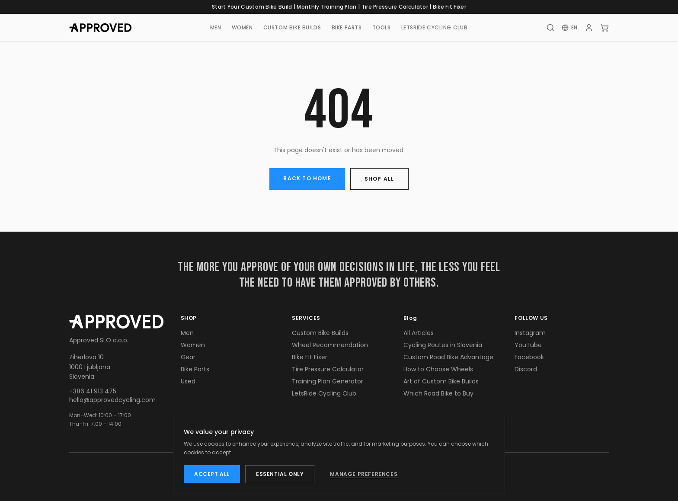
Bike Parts (195, 369)
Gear (188, 357)
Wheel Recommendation (330, 345)
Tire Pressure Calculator (394, 6)
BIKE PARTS (347, 27)
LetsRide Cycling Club (324, 393)
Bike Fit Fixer (449, 6)
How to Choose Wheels (438, 369)
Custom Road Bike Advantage (448, 357)
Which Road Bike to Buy (438, 393)
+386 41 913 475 (92, 391)
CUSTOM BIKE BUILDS (292, 27)
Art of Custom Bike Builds (441, 381)
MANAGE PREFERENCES (363, 474)
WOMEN (242, 27)
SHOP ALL (379, 178)
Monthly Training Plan (326, 6)
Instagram (530, 333)
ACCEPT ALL (212, 474)
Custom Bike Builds (320, 333)
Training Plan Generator (327, 381)
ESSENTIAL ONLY (280, 474)
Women (193, 345)
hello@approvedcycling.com (112, 400)
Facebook (529, 357)
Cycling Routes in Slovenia (442, 345)
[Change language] (570, 27)
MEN (215, 27)
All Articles (418, 333)
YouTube (528, 345)
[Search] (550, 27)
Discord (526, 369)
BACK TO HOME (307, 178)
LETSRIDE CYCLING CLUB (434, 27)
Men (187, 333)
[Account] (589, 27)
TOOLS (381, 27)
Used (188, 381)
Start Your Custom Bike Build (252, 6)
